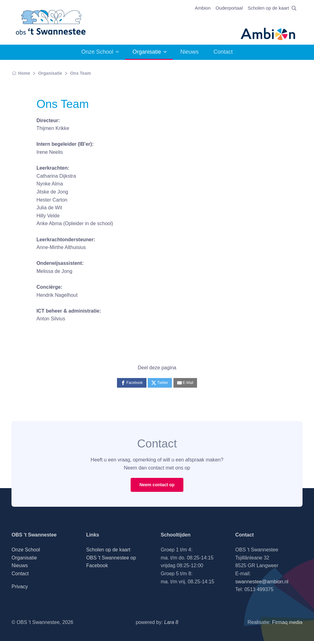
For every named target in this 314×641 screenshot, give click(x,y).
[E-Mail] (185, 383)
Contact (223, 52)
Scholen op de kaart (268, 8)
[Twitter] (160, 383)
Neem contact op (157, 484)
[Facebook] (131, 383)
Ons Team (80, 73)
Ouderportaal (229, 8)
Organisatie (146, 52)
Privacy (19, 586)
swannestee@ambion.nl (261, 581)
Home (20, 73)
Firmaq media (287, 622)
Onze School (97, 52)
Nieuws (189, 52)
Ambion (203, 8)
